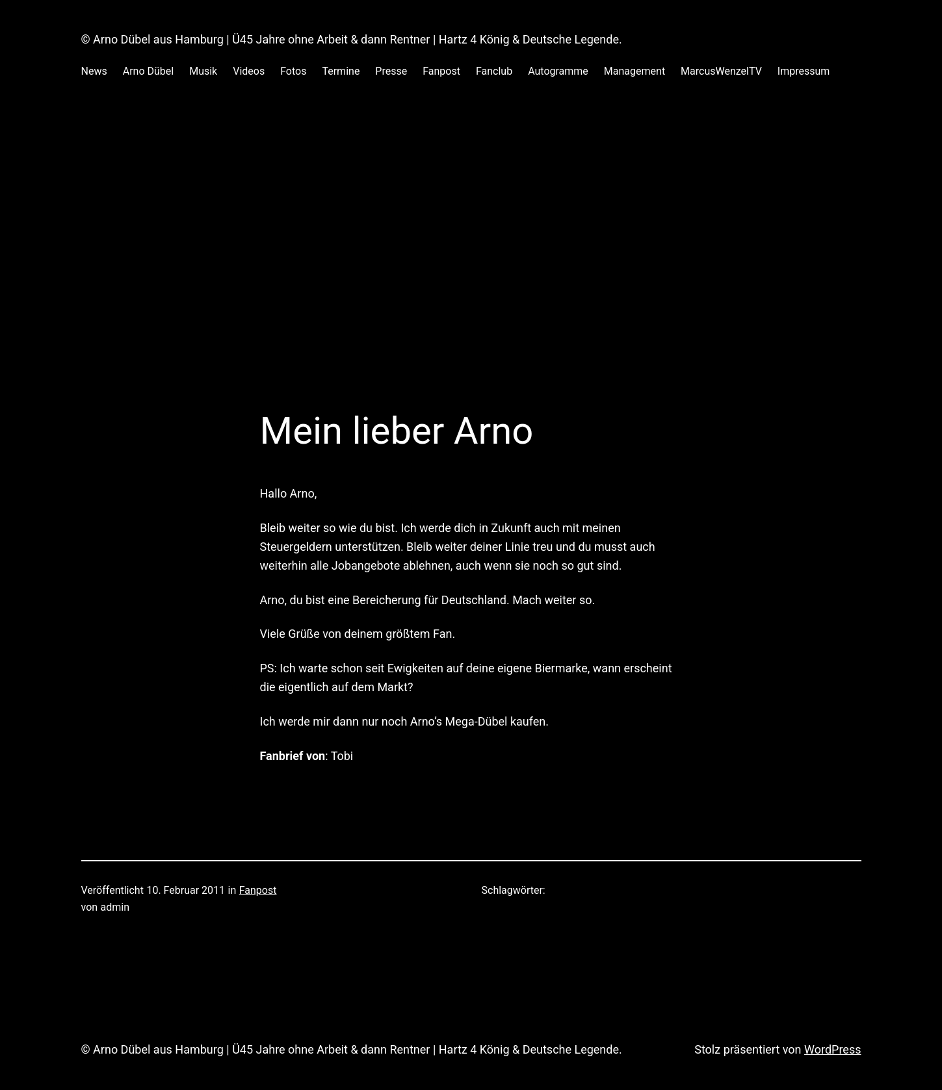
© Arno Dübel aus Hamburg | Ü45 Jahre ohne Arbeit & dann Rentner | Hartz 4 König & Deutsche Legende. (351, 39)
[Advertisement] (471, 233)
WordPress (832, 1049)
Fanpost (258, 890)
